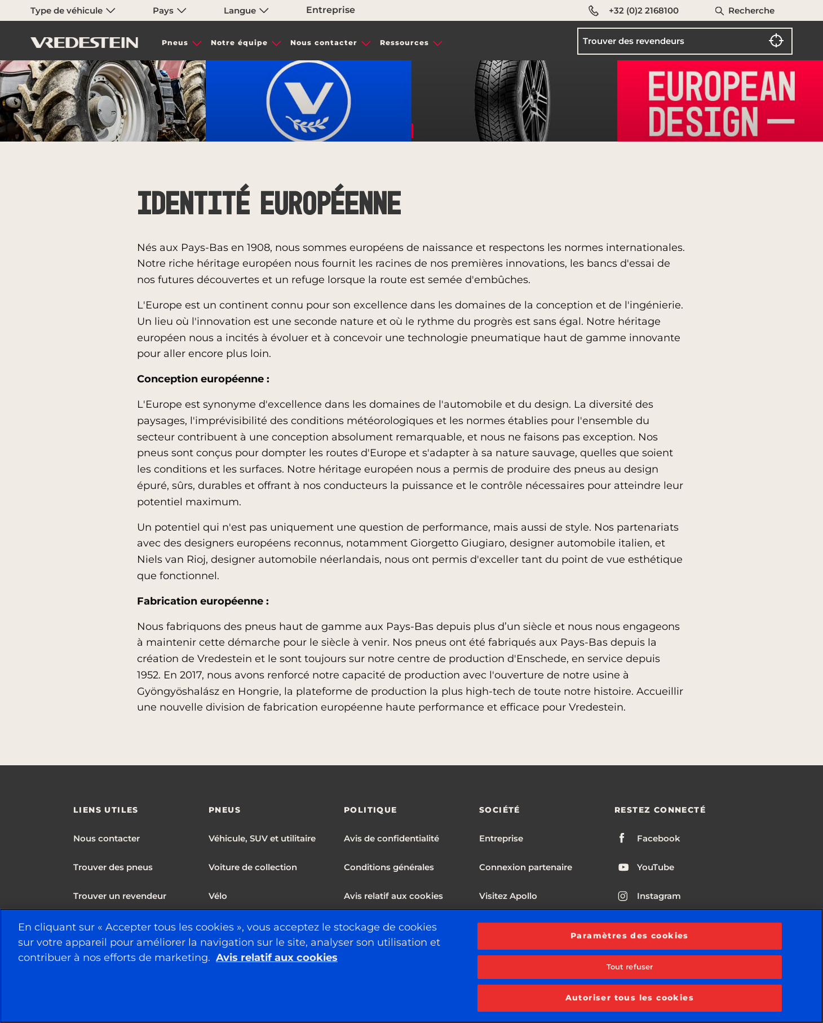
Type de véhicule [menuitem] (73, 10)
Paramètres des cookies (629, 936)
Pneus (175, 42)
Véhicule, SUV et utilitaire (262, 838)
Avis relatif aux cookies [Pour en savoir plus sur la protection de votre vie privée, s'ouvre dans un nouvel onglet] (277, 957)
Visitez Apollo (508, 895)
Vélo (218, 895)
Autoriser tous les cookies (629, 998)
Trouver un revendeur (119, 895)
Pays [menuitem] (170, 10)
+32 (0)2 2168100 (634, 10)
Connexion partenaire (525, 867)
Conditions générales (389, 867)
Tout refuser (630, 966)
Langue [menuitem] (246, 10)
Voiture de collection (253, 867)
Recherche (751, 10)
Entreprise (330, 10)
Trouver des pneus (113, 867)
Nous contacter (323, 42)
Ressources (404, 42)
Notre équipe (239, 42)
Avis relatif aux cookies (393, 895)
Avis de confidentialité (391, 838)
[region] (411, 966)
